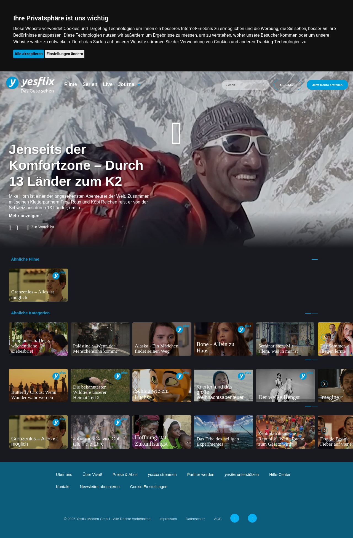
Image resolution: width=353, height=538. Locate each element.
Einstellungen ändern (65, 54)
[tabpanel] (38, 285)
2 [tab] (315, 313)
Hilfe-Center (279, 474)
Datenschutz (195, 519)
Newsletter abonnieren (100, 487)
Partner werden (200, 474)
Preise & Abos (125, 474)
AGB (217, 519)
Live (108, 84)
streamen (162, 474)
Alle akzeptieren (29, 54)
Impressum (168, 519)
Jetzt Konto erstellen (327, 85)
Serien (89, 84)
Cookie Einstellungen (148, 487)
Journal (127, 84)
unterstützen (242, 474)
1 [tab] (315, 259)
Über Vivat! (92, 474)
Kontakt (62, 487)
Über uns (64, 474)
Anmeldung (287, 85)
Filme (70, 84)
